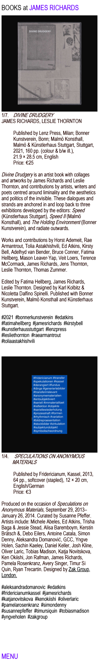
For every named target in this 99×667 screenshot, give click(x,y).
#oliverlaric (68, 599)
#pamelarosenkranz (20, 605)
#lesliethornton (15, 335)
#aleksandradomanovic (23, 587)
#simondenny (53, 605)
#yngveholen (14, 617)
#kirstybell (73, 323)
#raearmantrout (46, 335)
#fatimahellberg (16, 323)
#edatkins (64, 317)
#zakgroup (38, 617)
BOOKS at (15, 7)
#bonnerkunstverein (34, 317)
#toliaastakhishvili (18, 341)
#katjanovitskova (17, 599)
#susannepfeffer (17, 611)
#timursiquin (45, 611)
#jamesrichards (47, 323)
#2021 (7, 317)
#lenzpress (56, 329)
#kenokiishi (45, 599)
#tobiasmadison (74, 611)
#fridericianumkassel (21, 593)
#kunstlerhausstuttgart (23, 329)
